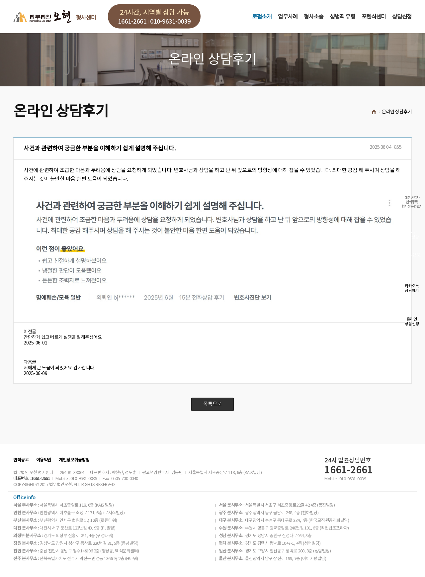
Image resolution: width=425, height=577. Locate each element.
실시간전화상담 (412, 235)
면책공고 (21, 460)
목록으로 (212, 404)
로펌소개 (262, 17)
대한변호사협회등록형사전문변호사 (411, 202)
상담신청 (402, 17)
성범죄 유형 (342, 17)
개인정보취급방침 (74, 460)
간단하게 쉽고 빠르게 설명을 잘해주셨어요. (63, 337)
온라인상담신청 (412, 321)
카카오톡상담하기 (412, 288)
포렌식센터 (374, 17)
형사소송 (313, 17)
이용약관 (43, 460)
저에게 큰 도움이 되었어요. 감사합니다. (59, 368)
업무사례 (288, 17)
